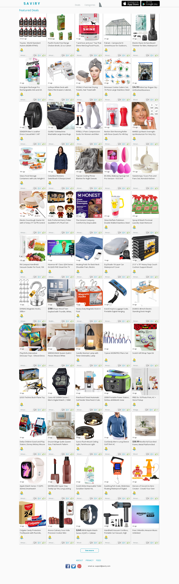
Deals (77, 4)
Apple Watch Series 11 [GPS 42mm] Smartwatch (31, 487)
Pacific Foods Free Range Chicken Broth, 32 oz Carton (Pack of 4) (59, 45)
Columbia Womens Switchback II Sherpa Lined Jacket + (59, 178)
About (79, 560)
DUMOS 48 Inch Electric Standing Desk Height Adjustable (142, 311)
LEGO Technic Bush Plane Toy (32, 397)
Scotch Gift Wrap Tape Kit (143, 353)
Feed (98, 560)
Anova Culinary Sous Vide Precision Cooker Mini (59, 531)
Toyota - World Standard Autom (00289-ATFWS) (30, 44)
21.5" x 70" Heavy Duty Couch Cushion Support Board (144, 265)
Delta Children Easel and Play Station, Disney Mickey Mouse (32, 443)
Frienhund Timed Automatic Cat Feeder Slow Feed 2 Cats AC (88, 400)
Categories (90, 4)
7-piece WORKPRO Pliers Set (116, 353)
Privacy (89, 560)
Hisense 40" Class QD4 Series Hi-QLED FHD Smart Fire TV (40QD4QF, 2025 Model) (60, 267)
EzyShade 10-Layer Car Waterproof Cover (114, 265)
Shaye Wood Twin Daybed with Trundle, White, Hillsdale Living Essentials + (60, 311)
